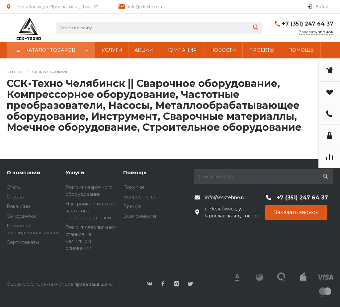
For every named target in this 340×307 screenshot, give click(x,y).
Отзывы (16, 197)
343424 (28, 28)
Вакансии (18, 206)
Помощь (134, 172)
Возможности (139, 216)
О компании (24, 172)
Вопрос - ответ (141, 197)
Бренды (132, 206)
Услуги (74, 172)
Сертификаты (23, 242)
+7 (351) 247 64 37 (307, 24)
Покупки (133, 187)
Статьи (15, 187)
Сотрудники (21, 216)
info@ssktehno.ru (145, 6)
